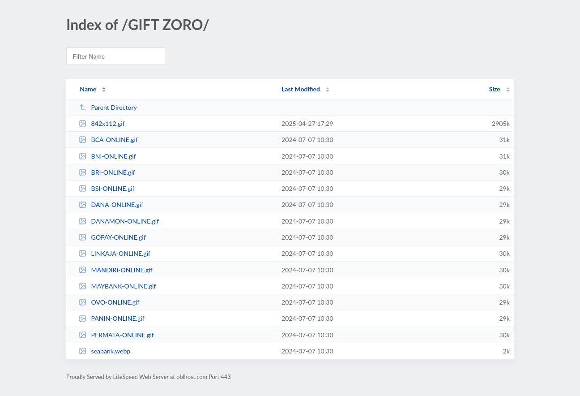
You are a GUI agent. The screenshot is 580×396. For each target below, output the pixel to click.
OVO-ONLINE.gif (109, 302)
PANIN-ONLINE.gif (111, 318)
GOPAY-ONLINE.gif (112, 237)
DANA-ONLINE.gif (111, 204)
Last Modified (300, 89)
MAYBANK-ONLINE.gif (117, 286)
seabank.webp (104, 351)
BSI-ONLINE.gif (106, 188)
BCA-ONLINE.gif (108, 139)
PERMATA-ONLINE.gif (116, 335)
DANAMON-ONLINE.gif (119, 221)
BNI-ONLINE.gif (107, 156)
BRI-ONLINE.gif (107, 172)
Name (88, 89)
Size (494, 89)
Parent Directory (108, 107)
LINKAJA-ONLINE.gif (114, 253)
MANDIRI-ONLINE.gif (115, 270)
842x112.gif (101, 123)
